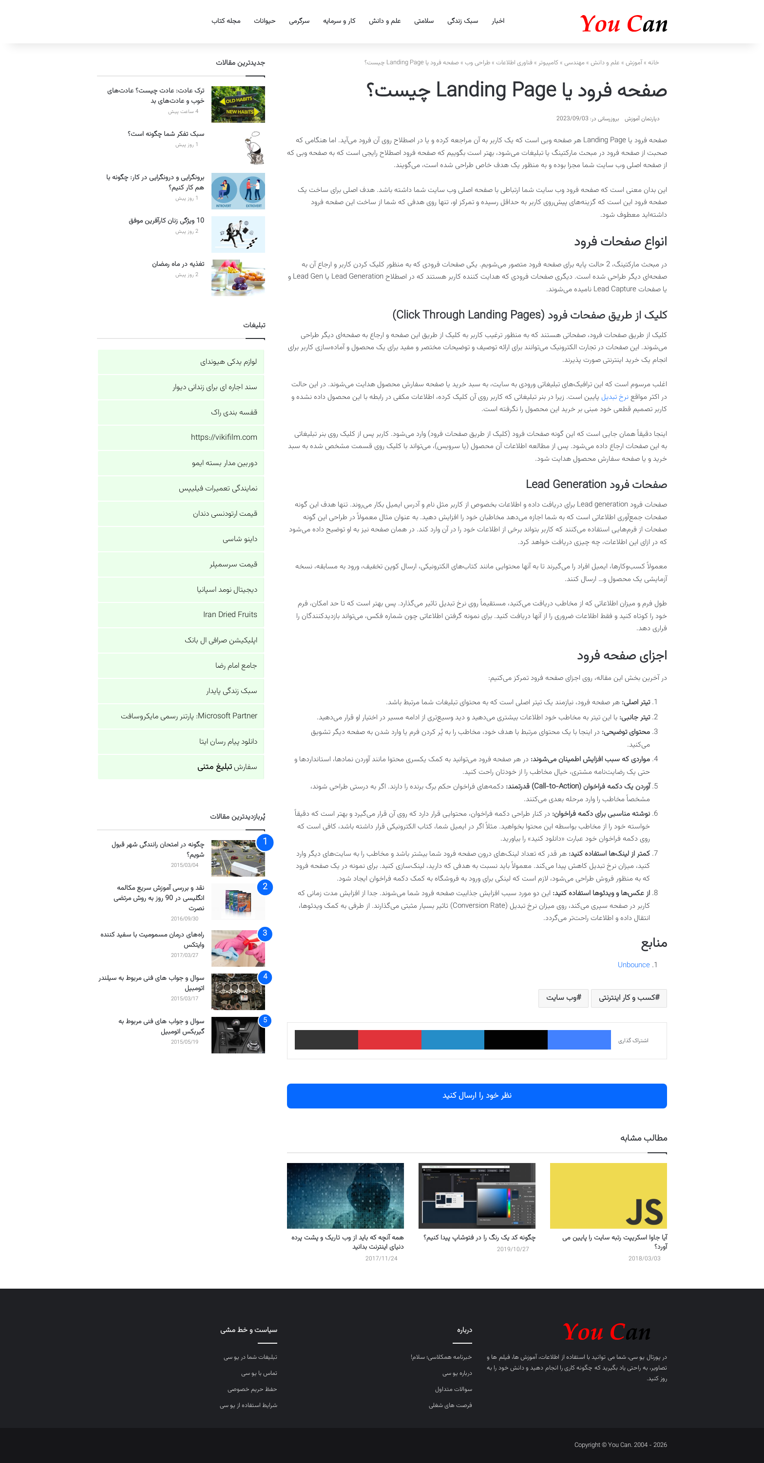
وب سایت (561, 998)
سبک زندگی (462, 21)
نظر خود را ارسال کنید (477, 1095)
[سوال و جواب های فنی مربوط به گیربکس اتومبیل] (238, 1035)
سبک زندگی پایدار (231, 691)
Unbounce (634, 965)
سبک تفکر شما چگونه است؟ (166, 134)
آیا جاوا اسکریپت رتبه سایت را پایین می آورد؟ (614, 1243)
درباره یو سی (457, 1373)
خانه (657, 63)
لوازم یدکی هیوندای (228, 362)
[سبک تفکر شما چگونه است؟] (238, 148)
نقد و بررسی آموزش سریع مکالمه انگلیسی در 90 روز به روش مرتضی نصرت (159, 898)
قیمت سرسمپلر (233, 565)
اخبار (498, 21)
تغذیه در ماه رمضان (178, 264)
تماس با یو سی (259, 1373)
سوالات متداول (453, 1389)
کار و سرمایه (339, 21)
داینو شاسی (240, 539)
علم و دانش (385, 21)
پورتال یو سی (645, 1357)
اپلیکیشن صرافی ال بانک (221, 641)
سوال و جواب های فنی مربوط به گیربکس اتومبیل (161, 1026)
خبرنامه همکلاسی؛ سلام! (441, 1357)
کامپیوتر (548, 63)
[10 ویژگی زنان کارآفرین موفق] (238, 234)
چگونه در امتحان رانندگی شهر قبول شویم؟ (158, 850)
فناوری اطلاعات (514, 63)
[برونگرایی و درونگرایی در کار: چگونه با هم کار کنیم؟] (238, 191)
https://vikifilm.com (224, 438)
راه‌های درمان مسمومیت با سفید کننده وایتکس (152, 940)
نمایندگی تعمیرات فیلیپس (218, 489)
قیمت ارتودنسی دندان (225, 514)
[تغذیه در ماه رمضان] (238, 278)
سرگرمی (299, 21)
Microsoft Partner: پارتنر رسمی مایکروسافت (189, 717)
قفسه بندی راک (234, 413)
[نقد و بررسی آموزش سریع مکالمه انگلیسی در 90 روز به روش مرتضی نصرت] (238, 901)
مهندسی (574, 63)
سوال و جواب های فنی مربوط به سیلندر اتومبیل (151, 983)
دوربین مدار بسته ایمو (224, 463)
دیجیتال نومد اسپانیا (227, 590)
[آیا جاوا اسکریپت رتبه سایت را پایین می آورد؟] (608, 1196)
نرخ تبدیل (615, 397)
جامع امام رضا (236, 666)
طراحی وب (477, 63)
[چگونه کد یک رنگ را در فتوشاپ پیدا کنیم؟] (477, 1196)
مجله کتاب (225, 21)
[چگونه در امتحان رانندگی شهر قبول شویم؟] (238, 858)
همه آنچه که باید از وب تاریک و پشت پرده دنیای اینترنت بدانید (347, 1243)
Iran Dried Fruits (230, 615)
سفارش (227, 767)
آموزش (634, 63)
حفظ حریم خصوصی (252, 1389)
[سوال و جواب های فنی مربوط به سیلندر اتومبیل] (238, 992)
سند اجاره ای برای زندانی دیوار (214, 387)
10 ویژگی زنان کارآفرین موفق (166, 221)
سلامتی (424, 21)
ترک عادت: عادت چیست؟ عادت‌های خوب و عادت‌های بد (155, 96)
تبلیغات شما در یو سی (250, 1357)
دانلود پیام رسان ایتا (228, 742)
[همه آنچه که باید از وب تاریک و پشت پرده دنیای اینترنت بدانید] (345, 1196)
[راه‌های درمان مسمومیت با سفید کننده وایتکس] (238, 948)
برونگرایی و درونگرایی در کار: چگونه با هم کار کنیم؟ (155, 182)
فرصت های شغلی (450, 1405)
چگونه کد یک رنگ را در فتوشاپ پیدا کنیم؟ (479, 1238)
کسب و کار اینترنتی (627, 998)
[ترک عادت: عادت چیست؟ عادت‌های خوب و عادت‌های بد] (238, 104)
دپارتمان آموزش (642, 118)
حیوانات (264, 21)
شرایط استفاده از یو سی (248, 1405)
